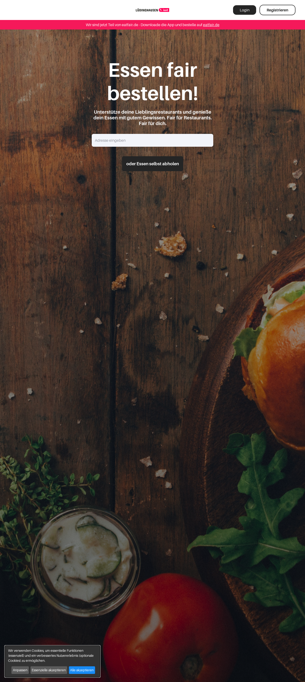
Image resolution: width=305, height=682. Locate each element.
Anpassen (20, 670)
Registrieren (277, 10)
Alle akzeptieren (82, 670)
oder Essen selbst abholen (152, 163)
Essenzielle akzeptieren (49, 670)
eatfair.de (211, 24)
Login (244, 10)
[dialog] (52, 661)
